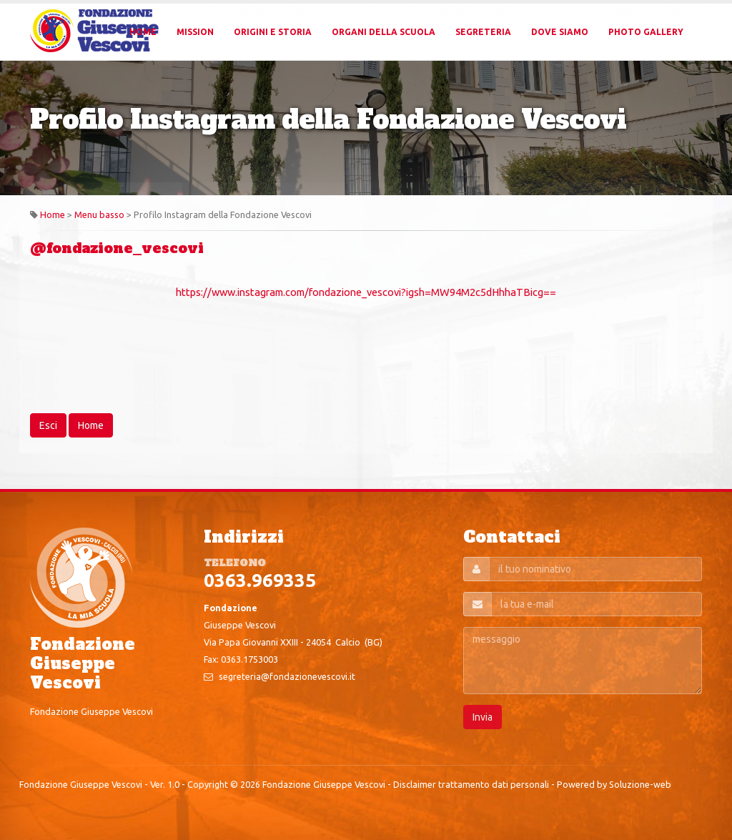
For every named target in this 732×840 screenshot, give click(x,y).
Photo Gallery (645, 31)
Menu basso (99, 214)
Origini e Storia (273, 31)
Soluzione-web (640, 784)
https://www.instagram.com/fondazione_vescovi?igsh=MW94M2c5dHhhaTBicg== (366, 292)
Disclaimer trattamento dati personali (471, 784)
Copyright (207, 784)
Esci (48, 425)
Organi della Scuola (383, 31)
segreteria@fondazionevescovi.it (287, 676)
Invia (483, 717)
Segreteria (483, 31)
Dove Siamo (559, 31)
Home (143, 31)
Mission (195, 31)
